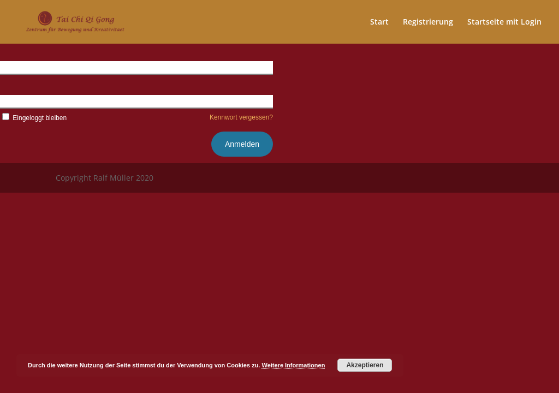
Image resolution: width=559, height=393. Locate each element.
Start (379, 22)
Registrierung (428, 22)
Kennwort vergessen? (241, 117)
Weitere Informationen (293, 365)
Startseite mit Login (504, 22)
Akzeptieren (364, 365)
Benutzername (25, 67)
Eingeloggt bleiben (33, 118)
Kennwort (16, 101)
